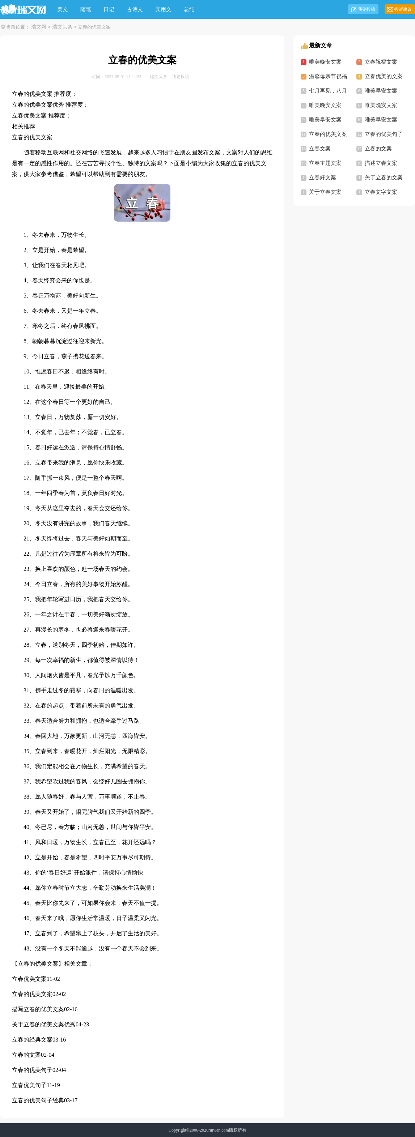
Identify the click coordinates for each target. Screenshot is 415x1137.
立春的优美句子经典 (38, 1100)
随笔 (85, 9)
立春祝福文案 (381, 62)
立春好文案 (322, 177)
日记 (108, 9)
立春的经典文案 (32, 1039)
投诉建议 (403, 9)
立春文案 (320, 148)
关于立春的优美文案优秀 (44, 1024)
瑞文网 (38, 27)
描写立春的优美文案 (38, 1009)
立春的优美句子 (32, 1070)
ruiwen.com (218, 1130)
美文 (62, 9)
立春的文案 (26, 1055)
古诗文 (135, 9)
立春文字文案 (381, 192)
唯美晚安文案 (325, 62)
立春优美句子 (29, 1085)
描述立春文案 (381, 163)
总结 (189, 9)
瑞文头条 (62, 27)
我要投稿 (366, 9)
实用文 (163, 9)
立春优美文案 (29, 979)
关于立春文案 (325, 192)
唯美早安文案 (381, 91)
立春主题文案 (325, 163)
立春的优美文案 (32, 994)
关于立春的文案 (384, 177)
